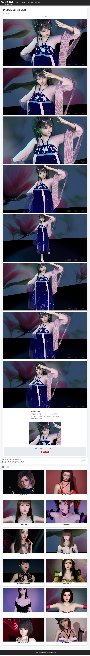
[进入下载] (45, 16)
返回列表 (82, 461)
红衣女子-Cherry (66, 494)
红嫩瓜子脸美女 (66, 524)
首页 (17, 2)
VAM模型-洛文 (66, 612)
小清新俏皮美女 (23, 553)
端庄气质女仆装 (23, 612)
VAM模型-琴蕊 (23, 524)
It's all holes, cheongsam (23, 583)
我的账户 (37, 2)
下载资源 (45, 452)
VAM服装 (30, 2)
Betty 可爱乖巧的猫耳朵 (23, 642)
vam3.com (42, 652)
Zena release (23, 494)
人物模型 (23, 2)
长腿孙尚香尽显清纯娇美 (14, 459)
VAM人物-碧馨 (66, 553)
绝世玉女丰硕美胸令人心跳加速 (16, 462)
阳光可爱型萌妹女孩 (66, 642)
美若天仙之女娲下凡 (66, 583)
